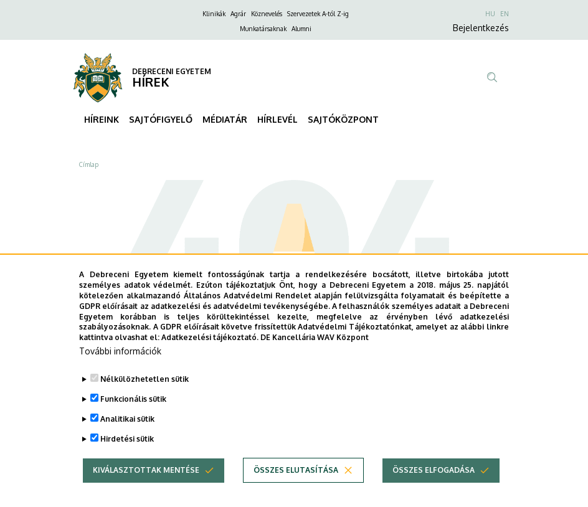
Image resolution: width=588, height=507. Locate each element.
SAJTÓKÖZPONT (343, 119)
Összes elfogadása (433, 487)
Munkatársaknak (263, 28)
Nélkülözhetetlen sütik (144, 396)
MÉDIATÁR (224, 119)
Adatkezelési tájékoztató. (209, 354)
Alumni (301, 28)
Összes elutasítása (296, 487)
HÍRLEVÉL (277, 119)
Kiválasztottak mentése (146, 487)
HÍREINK (101, 119)
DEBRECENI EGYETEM (171, 71)
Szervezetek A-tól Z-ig (318, 13)
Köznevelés (266, 13)
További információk (120, 368)
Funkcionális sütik (133, 416)
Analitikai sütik (127, 436)
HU (490, 13)
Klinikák (213, 13)
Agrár (238, 13)
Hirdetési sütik (127, 456)
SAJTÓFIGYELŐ (160, 119)
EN (504, 13)
